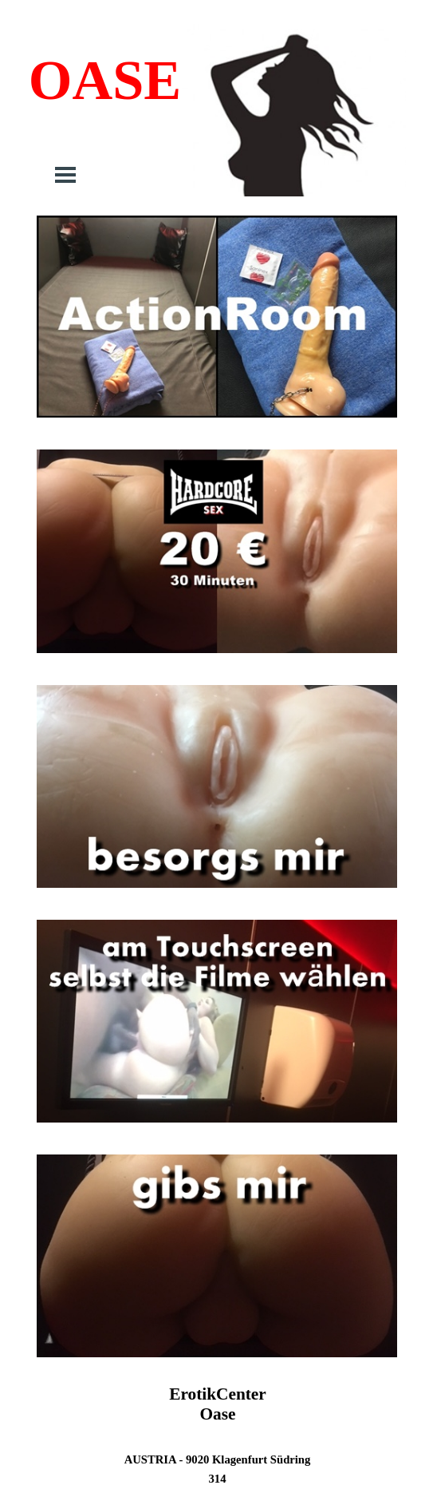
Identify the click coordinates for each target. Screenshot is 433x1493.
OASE (105, 80)
